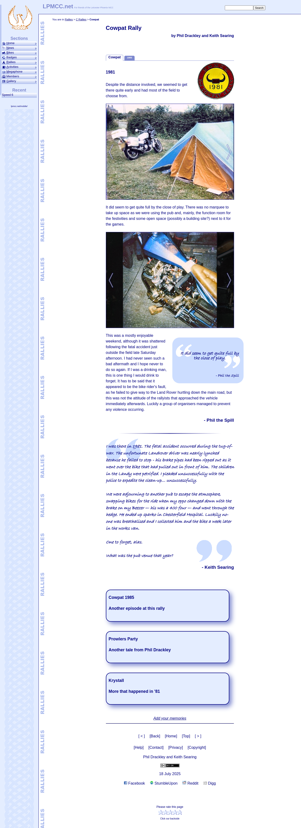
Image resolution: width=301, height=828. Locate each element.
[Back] (155, 736)
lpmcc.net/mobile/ (19, 106)
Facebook (134, 783)
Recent (19, 90)
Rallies (69, 19)
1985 (129, 57)
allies (19, 62)
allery (19, 81)
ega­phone (19, 72)
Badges (19, 57)
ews (19, 48)
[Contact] (156, 747)
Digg (209, 783)
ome (19, 43)
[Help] (139, 747)
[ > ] (198, 736)
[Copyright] (197, 747)
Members (19, 76)
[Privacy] (175, 747)
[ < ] (141, 736)
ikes (19, 53)
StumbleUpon (164, 783)
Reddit (190, 783)
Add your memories (169, 718)
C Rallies (81, 19)
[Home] (171, 736)
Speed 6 (8, 95)
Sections (19, 38)
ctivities (19, 67)
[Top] (186, 736)
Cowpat (114, 57)
